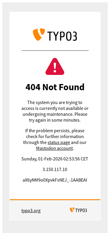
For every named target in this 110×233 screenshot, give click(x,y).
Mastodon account (54, 148)
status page (59, 142)
